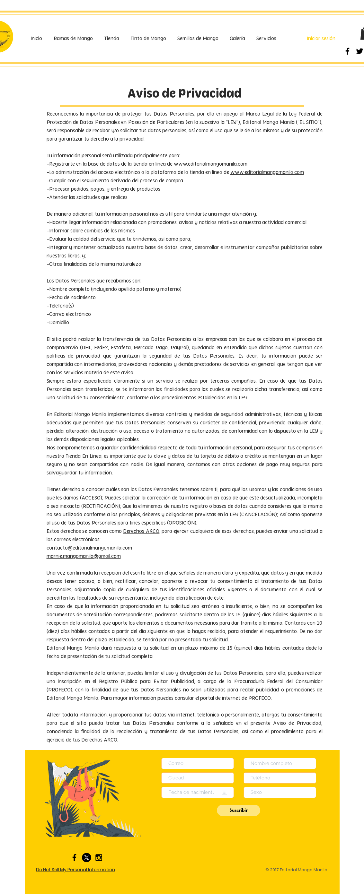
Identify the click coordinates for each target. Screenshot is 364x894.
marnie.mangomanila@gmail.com (84, 556)
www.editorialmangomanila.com (210, 164)
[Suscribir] (238, 810)
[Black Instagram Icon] (98, 857)
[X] (86, 857)
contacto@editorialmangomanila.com (89, 548)
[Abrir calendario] (224, 792)
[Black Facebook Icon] (347, 51)
